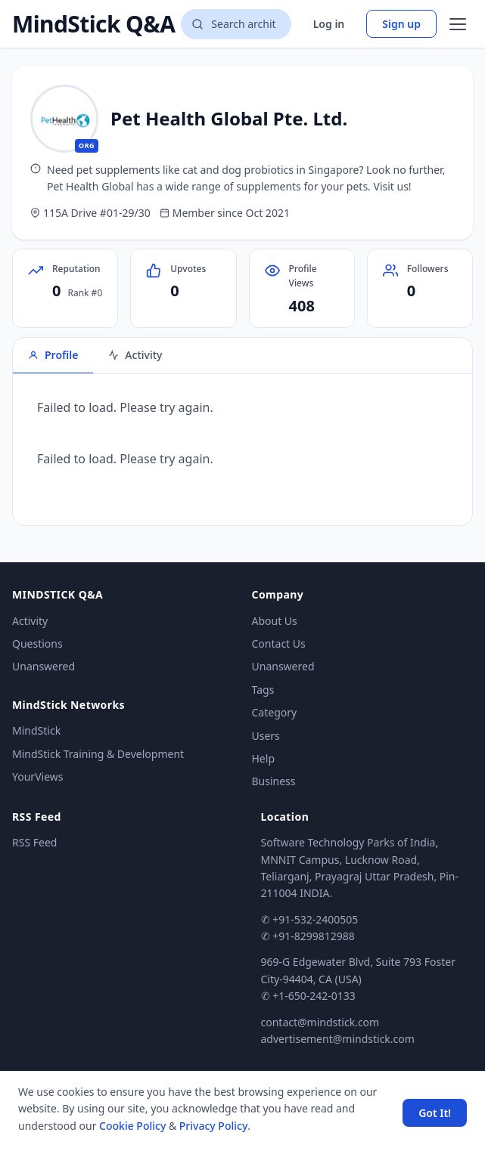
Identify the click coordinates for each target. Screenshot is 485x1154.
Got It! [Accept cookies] (434, 1113)
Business (274, 781)
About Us (274, 621)
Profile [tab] (53, 355)
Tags (263, 689)
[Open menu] (458, 24)
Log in (329, 24)
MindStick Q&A (93, 24)
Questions (37, 643)
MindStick (36, 730)
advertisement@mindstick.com (338, 1039)
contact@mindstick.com (320, 1022)
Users (266, 736)
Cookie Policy (132, 1125)
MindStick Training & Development (98, 754)
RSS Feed (34, 842)
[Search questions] (236, 24)
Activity (30, 621)
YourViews (37, 776)
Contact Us (279, 643)
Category (274, 712)
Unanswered (43, 666)
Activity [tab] (135, 355)
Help (263, 758)
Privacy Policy (213, 1125)
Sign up (401, 24)
